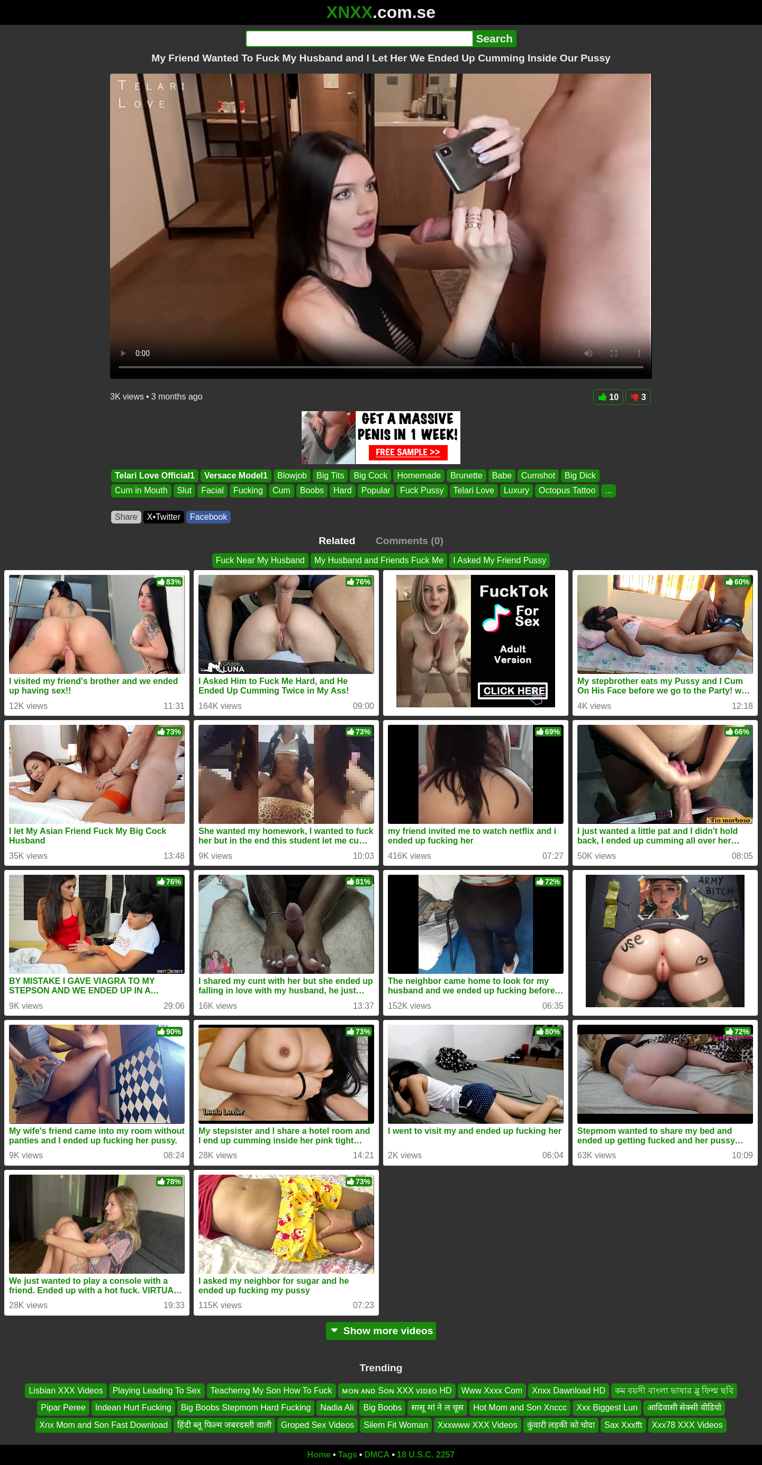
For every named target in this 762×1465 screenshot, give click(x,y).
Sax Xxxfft (623, 1425)
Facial (212, 490)
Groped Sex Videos (317, 1425)
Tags (347, 1454)
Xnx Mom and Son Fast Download (103, 1425)
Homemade (419, 475)
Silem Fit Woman (396, 1425)
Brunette (466, 475)
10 (608, 397)
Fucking (248, 490)
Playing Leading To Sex (157, 1390)
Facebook (208, 516)
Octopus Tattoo (567, 490)
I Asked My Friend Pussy (499, 560)
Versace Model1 (236, 475)
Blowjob (292, 475)
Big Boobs (382, 1407)
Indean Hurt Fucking (133, 1407)
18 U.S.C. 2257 (426, 1454)
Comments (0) (409, 540)
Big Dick (580, 475)
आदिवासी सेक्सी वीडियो (684, 1407)
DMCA (376, 1454)
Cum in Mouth (141, 490)
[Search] (359, 38)
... (608, 490)
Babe (502, 475)
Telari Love (473, 490)
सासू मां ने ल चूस (437, 1407)
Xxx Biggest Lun (607, 1407)
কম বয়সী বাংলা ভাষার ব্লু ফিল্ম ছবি (674, 1390)
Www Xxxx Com (492, 1390)
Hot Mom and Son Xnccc (520, 1407)
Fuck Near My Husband (260, 560)
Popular (376, 490)
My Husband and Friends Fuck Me (379, 560)
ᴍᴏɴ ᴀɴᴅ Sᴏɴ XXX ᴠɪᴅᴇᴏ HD (397, 1390)
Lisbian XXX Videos (66, 1390)
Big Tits (330, 475)
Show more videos (381, 1330)
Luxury (516, 490)
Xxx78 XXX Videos (687, 1425)
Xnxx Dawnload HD (568, 1390)
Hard (342, 490)
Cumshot (538, 475)
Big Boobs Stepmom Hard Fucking (246, 1407)
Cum (282, 490)
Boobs (312, 490)
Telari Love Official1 (155, 475)
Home (319, 1454)
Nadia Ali (336, 1407)
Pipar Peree (63, 1407)
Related (337, 540)
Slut (184, 490)
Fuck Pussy (422, 490)
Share (126, 516)
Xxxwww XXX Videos (478, 1425)
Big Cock (370, 475)
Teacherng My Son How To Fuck (271, 1390)
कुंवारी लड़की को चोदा (561, 1425)
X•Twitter (163, 516)
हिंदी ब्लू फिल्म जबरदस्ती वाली (224, 1425)
